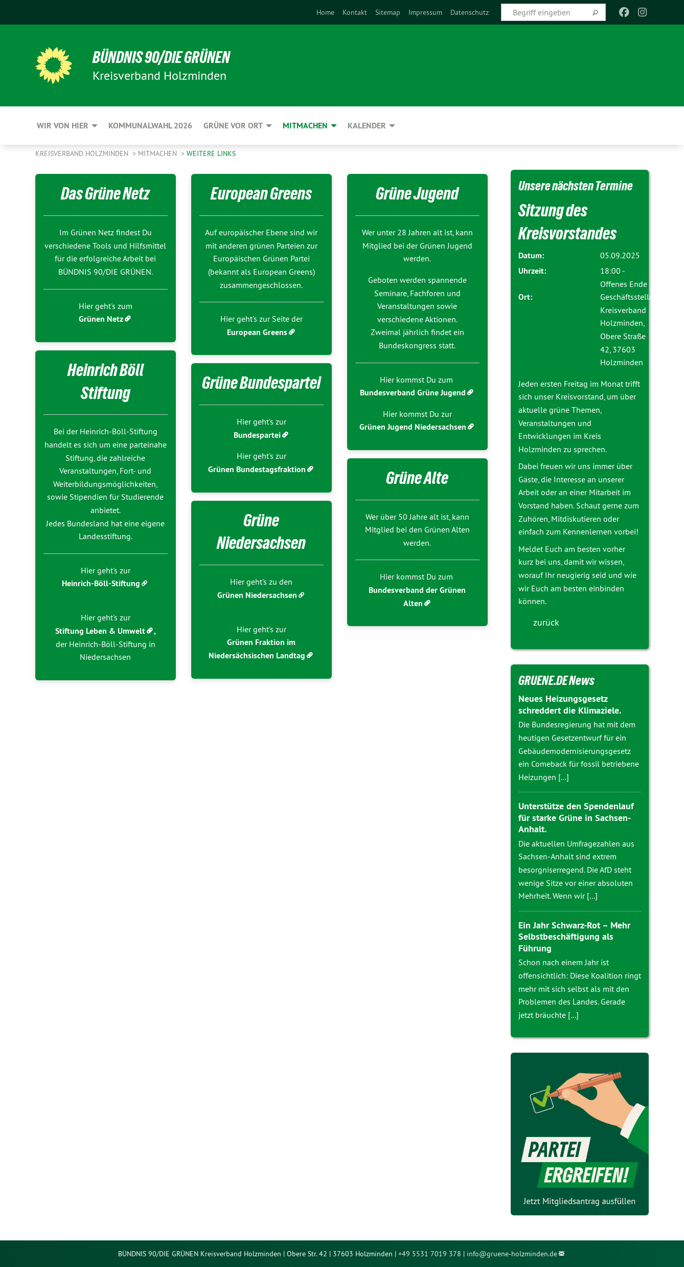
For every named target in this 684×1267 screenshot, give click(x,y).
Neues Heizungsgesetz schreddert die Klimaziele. (569, 704)
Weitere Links (211, 153)
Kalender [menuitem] (367, 125)
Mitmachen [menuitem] (305, 125)
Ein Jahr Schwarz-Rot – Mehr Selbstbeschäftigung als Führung (574, 936)
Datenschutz (469, 12)
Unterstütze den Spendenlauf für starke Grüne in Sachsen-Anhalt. (576, 817)
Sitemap (387, 12)
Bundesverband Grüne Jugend (413, 392)
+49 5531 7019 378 (429, 1253)
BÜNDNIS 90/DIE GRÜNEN (161, 57)
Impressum (425, 12)
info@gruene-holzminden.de (512, 1253)
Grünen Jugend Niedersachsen (412, 426)
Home (325, 12)
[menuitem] (325, 12)
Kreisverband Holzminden (82, 153)
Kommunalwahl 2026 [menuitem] (150, 125)
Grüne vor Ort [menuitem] (233, 125)
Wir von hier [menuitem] (62, 125)
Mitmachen (158, 153)
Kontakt (355, 12)
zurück (546, 622)
